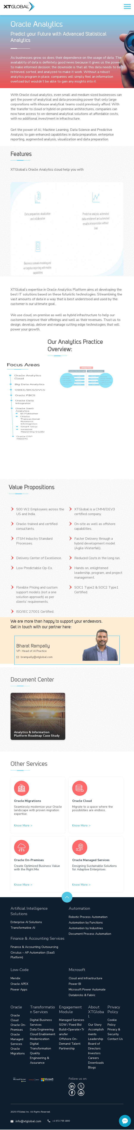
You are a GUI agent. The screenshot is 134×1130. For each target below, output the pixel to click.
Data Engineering (42, 1030)
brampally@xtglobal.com (40, 655)
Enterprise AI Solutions (26, 923)
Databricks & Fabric (82, 996)
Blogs (92, 1068)
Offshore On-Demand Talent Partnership (69, 1044)
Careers (93, 1058)
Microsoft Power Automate (87, 990)
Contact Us (115, 1039)
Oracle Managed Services (17, 1039)
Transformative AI (23, 928)
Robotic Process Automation (88, 917)
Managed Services (71, 1020)
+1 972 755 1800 (59, 1121)
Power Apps (19, 990)
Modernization (39, 1039)
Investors (94, 1054)
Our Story (94, 1025)
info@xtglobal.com (26, 1122)
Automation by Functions (86, 923)
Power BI (75, 984)
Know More (23, 835)
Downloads (96, 1063)
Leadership (95, 1039)
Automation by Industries (86, 929)
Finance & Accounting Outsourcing (34, 947)
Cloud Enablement (42, 1035)
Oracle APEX (19, 984)
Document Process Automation (90, 934)
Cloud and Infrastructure (85, 979)
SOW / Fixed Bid (70, 1025)
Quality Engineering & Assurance (39, 1058)
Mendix (15, 979)
